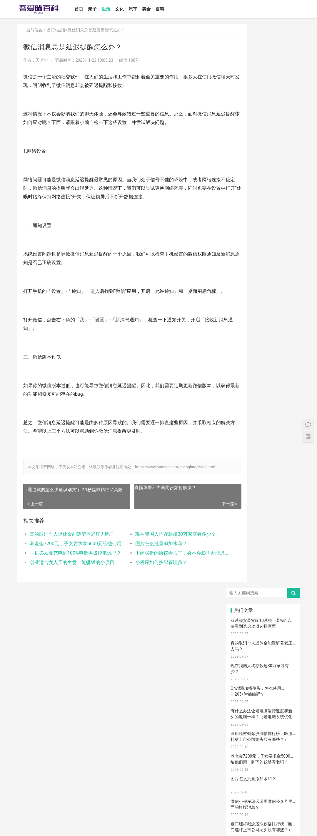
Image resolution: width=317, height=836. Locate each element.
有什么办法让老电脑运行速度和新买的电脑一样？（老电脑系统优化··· (261, 153)
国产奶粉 (241, 511)
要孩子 (241, 737)
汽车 (141, 9)
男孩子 (284, 633)
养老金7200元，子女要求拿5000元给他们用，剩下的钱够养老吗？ (71, 559)
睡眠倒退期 (242, 711)
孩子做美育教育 (264, 754)
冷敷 (262, 702)
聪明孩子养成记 (264, 676)
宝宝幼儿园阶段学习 (286, 754)
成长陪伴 (263, 763)
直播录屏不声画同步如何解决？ (152, 503)
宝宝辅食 (263, 624)
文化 (127, 9)
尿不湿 (241, 529)
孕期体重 (285, 702)
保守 (284, 659)
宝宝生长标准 (264, 555)
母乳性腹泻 (286, 546)
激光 (262, 771)
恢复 (284, 667)
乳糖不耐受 (242, 555)
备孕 (241, 615)
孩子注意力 (242, 520)
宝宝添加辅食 (242, 728)
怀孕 (284, 607)
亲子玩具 (285, 615)
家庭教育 (285, 641)
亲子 (100, 9)
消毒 (241, 667)
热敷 (241, 702)
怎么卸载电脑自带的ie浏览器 (257, 370)
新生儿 (241, 650)
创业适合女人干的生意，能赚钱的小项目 (71, 577)
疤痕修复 (285, 763)
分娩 (262, 650)
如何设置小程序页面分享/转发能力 (262, 303)
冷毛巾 (284, 693)
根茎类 (284, 719)
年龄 (262, 685)
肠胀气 (284, 581)
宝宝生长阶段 (242, 780)
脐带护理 (241, 676)
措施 (262, 607)
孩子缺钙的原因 (264, 659)
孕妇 (241, 546)
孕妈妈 (263, 546)
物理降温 (241, 693)
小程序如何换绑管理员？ (147, 577)
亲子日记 (285, 511)
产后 (262, 537)
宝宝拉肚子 (286, 728)
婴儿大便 (285, 780)
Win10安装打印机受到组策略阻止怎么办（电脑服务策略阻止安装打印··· (261, 331)
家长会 (241, 719)
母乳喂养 (241, 589)
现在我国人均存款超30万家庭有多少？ (162, 549)
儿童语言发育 (286, 685)
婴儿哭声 (241, 563)
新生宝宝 (285, 520)
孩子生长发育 (286, 572)
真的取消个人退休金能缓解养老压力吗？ (71, 549)
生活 (114, 9)
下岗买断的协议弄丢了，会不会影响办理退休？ (163, 568)
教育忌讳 (241, 641)
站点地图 (148, 827)
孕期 (241, 745)
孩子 (284, 598)
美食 (154, 9)
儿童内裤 (285, 745)
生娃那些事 (242, 633)
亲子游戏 (285, 555)
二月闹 (284, 503)
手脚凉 (241, 572)
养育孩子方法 (242, 624)
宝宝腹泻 (263, 641)
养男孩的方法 (286, 676)
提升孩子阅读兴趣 (286, 650)
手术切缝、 (286, 771)
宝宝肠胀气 (242, 659)
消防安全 (263, 745)
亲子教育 (263, 520)
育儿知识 (241, 581)
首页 (87, 9)
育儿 (262, 598)
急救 (241, 754)
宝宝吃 (263, 719)
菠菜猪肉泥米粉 (286, 624)
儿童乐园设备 (264, 737)
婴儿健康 (263, 780)
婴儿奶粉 (263, 511)
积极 (241, 607)
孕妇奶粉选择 (242, 788)
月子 (284, 537)
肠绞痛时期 (264, 711)
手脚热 (284, 563)
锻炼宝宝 (241, 763)
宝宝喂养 (241, 503)
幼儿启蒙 (263, 572)
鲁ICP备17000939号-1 (122, 827)
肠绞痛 (263, 581)
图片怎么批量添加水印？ (147, 559)
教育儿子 (263, 633)
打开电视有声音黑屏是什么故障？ (261, 393)
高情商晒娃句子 (286, 529)
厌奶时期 (285, 711)
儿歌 (262, 615)
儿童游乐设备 (286, 737)
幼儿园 (241, 685)
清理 (262, 667)
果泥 (262, 728)
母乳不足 (263, 589)
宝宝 (262, 503)
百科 (168, 9)
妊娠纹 (241, 537)
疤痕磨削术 (242, 771)
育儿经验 (241, 598)
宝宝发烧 (263, 563)
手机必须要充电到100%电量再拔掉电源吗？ (71, 568)
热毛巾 (263, 693)
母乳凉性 (285, 589)
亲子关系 (263, 529)
